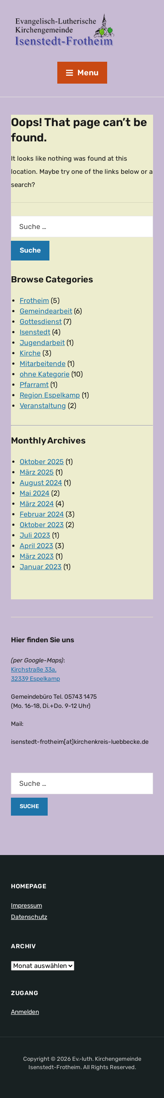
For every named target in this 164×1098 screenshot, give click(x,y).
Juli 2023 (35, 535)
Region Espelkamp (50, 395)
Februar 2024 (42, 514)
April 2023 (36, 546)
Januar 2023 (41, 567)
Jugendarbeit (42, 342)
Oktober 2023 (42, 525)
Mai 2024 (34, 493)
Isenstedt (35, 332)
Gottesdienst (41, 321)
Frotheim (34, 300)
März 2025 (37, 472)
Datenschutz (29, 917)
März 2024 (37, 504)
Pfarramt (34, 384)
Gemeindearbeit (46, 311)
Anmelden (25, 1012)
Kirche (30, 353)
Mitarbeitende (43, 363)
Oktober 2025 (42, 462)
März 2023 (37, 556)
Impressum (26, 905)
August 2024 (41, 483)
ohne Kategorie (45, 374)
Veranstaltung (43, 405)
